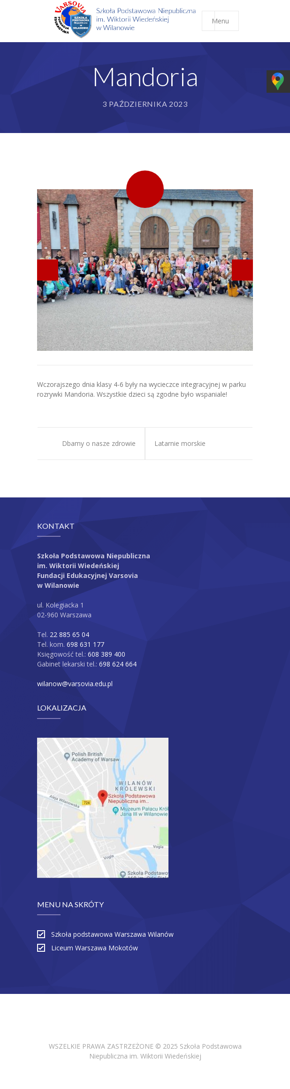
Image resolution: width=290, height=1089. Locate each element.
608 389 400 (106, 654)
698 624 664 (118, 663)
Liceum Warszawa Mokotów (94, 947)
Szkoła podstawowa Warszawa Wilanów (112, 934)
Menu (225, 21)
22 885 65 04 (69, 634)
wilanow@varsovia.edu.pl (75, 683)
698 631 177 (85, 644)
